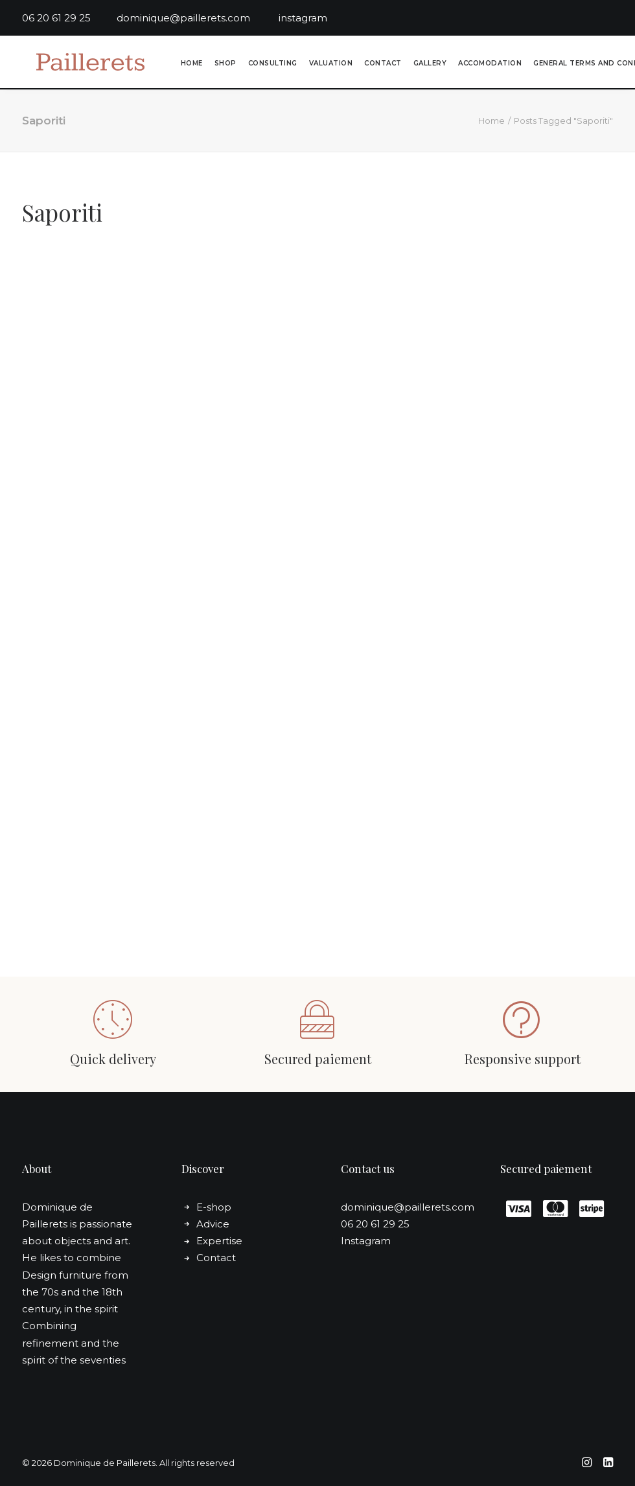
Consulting (270, 64)
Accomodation (488, 64)
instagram (303, 18)
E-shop (213, 1207)
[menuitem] (189, 65)
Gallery (428, 64)
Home (190, 64)
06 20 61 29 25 (69, 18)
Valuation (329, 64)
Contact (381, 64)
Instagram (366, 1241)
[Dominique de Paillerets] (82, 63)
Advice (212, 1224)
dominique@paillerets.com (198, 18)
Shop (224, 64)
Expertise (219, 1241)
